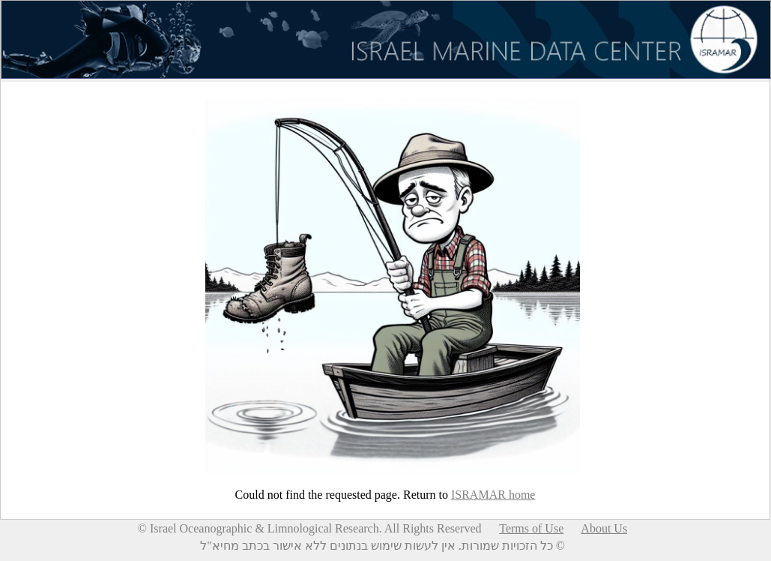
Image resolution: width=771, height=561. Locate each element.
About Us (604, 528)
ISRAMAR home (493, 494)
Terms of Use (531, 528)
